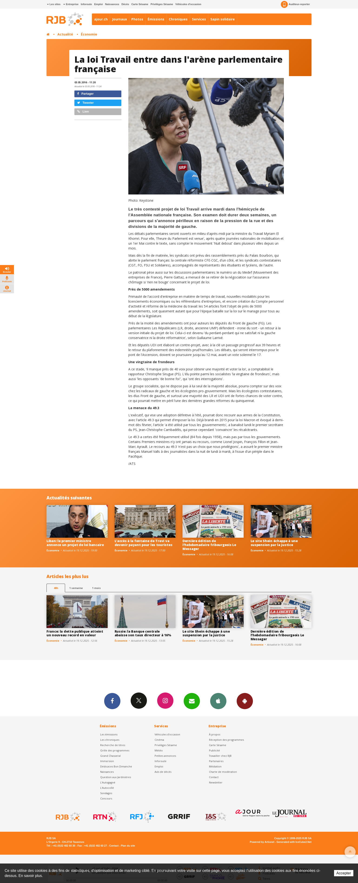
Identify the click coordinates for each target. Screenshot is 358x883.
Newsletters (192, 701)
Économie (89, 34)
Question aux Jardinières (115, 777)
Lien (83, 111)
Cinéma (159, 739)
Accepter (343, 873)
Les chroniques (109, 739)
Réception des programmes (226, 739)
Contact (214, 777)
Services (199, 19)
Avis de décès (163, 771)
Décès (125, 4)
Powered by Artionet (262, 842)
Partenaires (216, 761)
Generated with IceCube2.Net (294, 842)
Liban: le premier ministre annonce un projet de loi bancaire (75, 543)
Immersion (107, 761)
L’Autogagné (107, 782)
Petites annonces (165, 755)
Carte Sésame (139, 4)
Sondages (106, 793)
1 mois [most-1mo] (96, 588)
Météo (159, 750)
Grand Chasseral (110, 755)
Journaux (119, 19)
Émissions (156, 19)
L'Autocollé (107, 787)
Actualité (65, 34)
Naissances (112, 4)
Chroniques (178, 19)
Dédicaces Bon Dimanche (116, 766)
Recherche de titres (112, 745)
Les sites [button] (53, 4)
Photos (137, 19)
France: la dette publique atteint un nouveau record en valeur (74, 633)
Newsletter (215, 782)
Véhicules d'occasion (188, 4)
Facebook (112, 701)
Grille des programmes (114, 750)
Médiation (215, 766)
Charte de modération (223, 771)
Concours (106, 798)
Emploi (98, 4)
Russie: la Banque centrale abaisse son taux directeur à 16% (143, 633)
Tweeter (85, 102)
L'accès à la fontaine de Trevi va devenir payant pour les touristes (143, 543)
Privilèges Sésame (162, 4)
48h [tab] (56, 588)
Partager (85, 93)
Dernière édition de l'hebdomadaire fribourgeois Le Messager (209, 545)
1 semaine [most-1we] (76, 588)
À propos (214, 734)
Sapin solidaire (222, 19)
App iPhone (218, 701)
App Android (245, 701)
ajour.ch (101, 19)
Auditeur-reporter (295, 4)
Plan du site (128, 845)
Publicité (214, 750)
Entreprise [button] (70, 4)
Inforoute (86, 4)
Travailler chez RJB (220, 755)
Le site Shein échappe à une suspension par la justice (274, 543)
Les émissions (108, 734)
